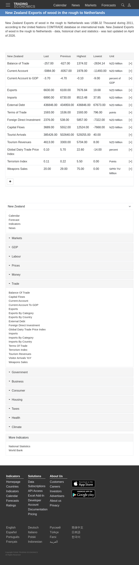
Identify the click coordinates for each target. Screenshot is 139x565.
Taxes (14, 409)
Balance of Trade (18, 63)
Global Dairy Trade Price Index (27, 329)
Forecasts (12, 500)
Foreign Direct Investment (23, 119)
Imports (12, 97)
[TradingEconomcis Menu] (9, 4)
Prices (14, 265)
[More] (10, 182)
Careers (55, 486)
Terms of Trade (17, 112)
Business (16, 381)
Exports (12, 90)
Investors (56, 491)
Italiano (32, 532)
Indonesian (35, 541)
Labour (15, 256)
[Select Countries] (69, 206)
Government (18, 372)
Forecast (14, 219)
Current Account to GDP (22, 78)
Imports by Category (21, 337)
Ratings (11, 505)
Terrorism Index (17, 161)
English (11, 527)
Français (11, 541)
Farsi (53, 537)
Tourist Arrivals (16, 134)
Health (14, 418)
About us (55, 500)
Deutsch (33, 527)
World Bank (16, 450)
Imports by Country (20, 341)
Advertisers (57, 496)
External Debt (16, 105)
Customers (57, 481)
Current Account (17, 70)
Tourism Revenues (19, 142)
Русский (55, 527)
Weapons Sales (17, 168)
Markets (15, 238)
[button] (129, 5)
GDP (13, 247)
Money (14, 275)
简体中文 (77, 527)
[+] (130, 63)
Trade (14, 284)
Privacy (54, 505)
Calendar (14, 215)
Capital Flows (16, 127)
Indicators (14, 223)
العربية (54, 541)
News (12, 228)
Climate (15, 427)
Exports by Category (21, 313)
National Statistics (19, 446)
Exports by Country (20, 317)
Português (12, 537)
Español (11, 532)
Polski (32, 537)
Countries (12, 486)
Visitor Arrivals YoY (20, 357)
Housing (15, 400)
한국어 (76, 537)
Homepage (13, 481)
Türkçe (54, 532)
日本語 (76, 532)
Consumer (17, 390)
